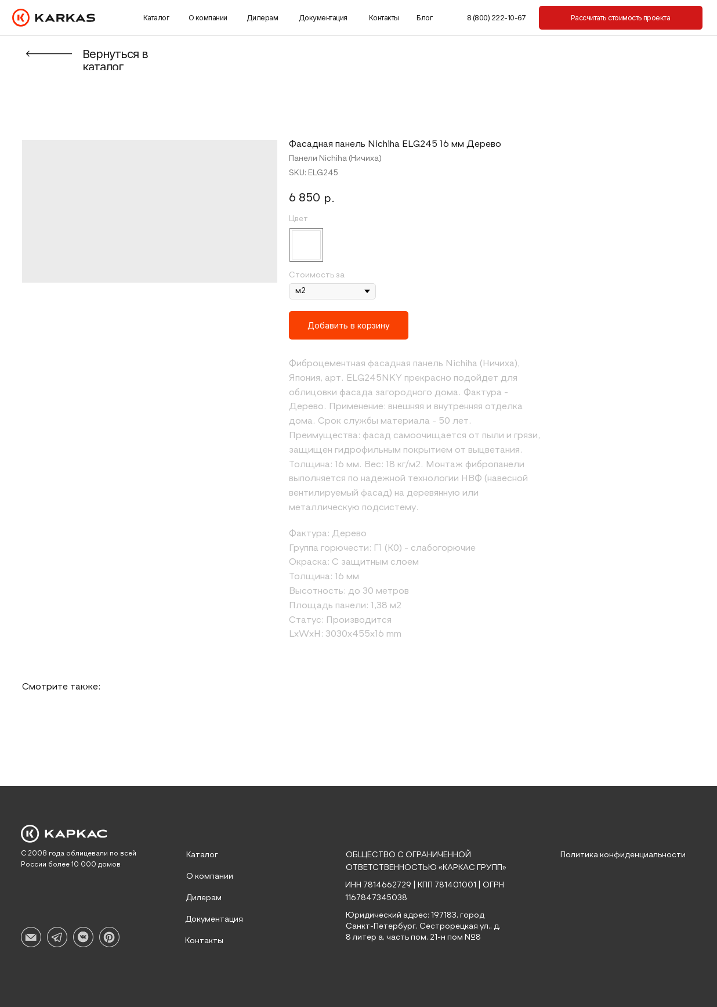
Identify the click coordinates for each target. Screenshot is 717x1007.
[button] (620, 18)
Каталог (156, 17)
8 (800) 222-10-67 (496, 17)
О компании (208, 17)
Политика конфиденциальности (623, 855)
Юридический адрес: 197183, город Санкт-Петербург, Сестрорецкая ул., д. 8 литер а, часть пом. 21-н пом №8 (423, 926)
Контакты (384, 17)
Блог (424, 17)
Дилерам (262, 17)
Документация (323, 17)
